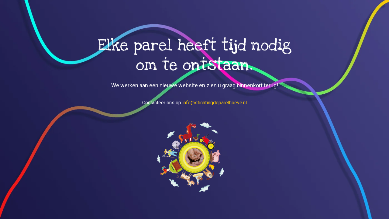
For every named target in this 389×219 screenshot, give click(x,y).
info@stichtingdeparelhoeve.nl (214, 103)
